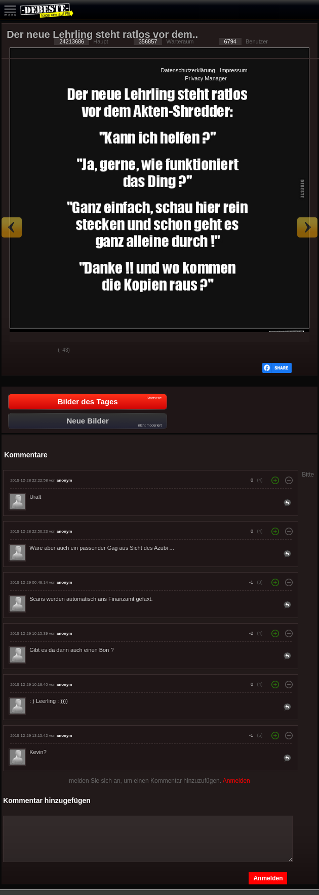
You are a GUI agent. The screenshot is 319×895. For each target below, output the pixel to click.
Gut (17, 351)
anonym (64, 480)
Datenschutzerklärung (188, 70)
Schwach (42, 351)
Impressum (233, 70)
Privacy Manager (206, 78)
